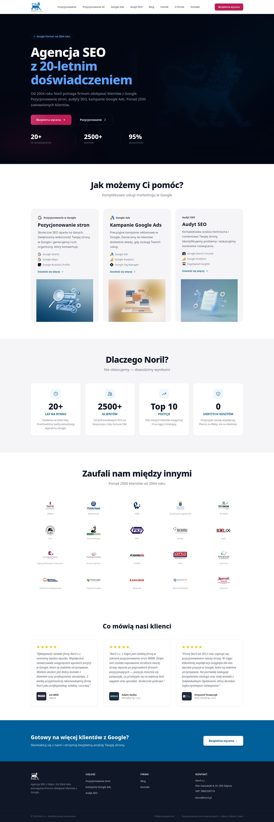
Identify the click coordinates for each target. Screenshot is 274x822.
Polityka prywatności (164, 816)
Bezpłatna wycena (229, 7)
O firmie (179, 7)
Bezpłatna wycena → (223, 741)
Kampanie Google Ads (98, 787)
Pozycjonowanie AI (93, 7)
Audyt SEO (136, 7)
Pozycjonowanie (67, 7)
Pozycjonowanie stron (98, 781)
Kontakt (195, 7)
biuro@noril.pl (203, 797)
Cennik (164, 7)
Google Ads (117, 7)
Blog (151, 7)
